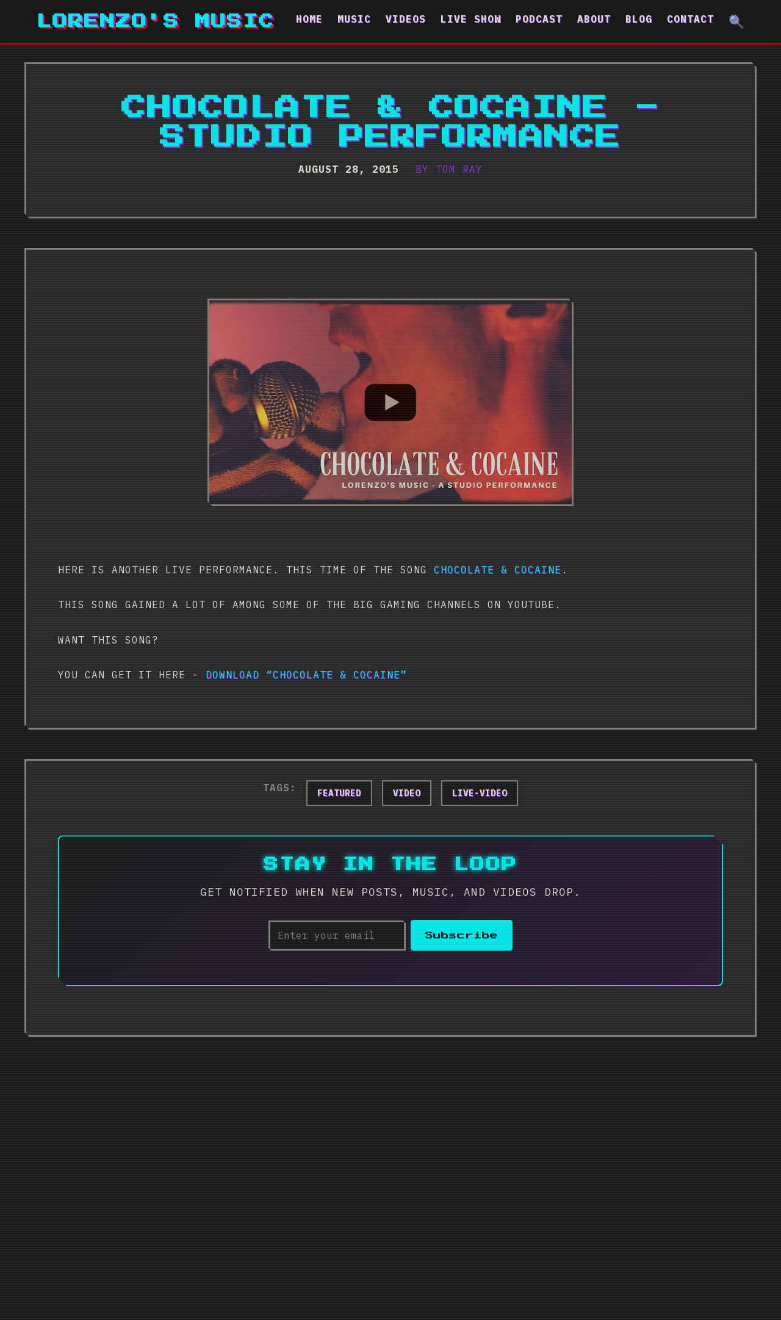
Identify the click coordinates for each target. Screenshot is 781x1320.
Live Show (471, 19)
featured (339, 793)
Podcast (539, 19)
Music (354, 19)
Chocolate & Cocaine (497, 570)
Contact (690, 19)
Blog (638, 19)
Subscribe (461, 936)
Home (309, 19)
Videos (406, 19)
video (406, 793)
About (594, 19)
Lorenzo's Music (156, 21)
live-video (479, 793)
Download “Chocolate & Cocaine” (306, 675)
